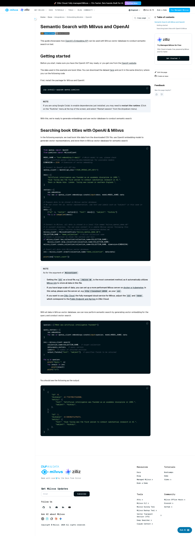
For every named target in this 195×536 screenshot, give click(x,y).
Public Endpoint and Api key (83, 299)
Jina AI (13, 119)
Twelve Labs (16, 124)
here (112, 70)
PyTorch (14, 106)
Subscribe (81, 494)
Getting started (162, 25)
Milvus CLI (143, 503)
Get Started (173, 58)
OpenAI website (129, 63)
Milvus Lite (52, 283)
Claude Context (145, 524)
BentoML (14, 128)
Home (9, 25)
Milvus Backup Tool (147, 510)
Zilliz (78, 478)
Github (168, 507)
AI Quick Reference (146, 487)
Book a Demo (162, 10)
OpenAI (13, 92)
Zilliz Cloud (69, 295)
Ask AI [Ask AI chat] (185, 530)
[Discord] (56, 507)
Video (167, 479)
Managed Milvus (145, 479)
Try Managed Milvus (180, 10)
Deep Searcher (144, 520)
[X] (50, 507)
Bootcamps (168, 472)
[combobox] (134, 10)
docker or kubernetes (133, 287)
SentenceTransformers (20, 110)
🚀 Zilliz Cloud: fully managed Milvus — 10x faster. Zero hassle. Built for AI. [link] (88, 3)
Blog (80, 10)
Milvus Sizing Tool (146, 507)
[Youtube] (69, 507)
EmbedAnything (17, 132)
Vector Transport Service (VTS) (149, 515)
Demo (166, 476)
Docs (51, 10)
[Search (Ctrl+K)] (17, 18)
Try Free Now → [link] (133, 3)
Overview (12, 70)
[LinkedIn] (63, 507)
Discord (168, 503)
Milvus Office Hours (174, 500)
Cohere (13, 97)
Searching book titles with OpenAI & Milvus (172, 28)
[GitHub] (43, 507)
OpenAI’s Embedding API (76, 41)
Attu (140, 500)
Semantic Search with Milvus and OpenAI (170, 22)
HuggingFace (16, 101)
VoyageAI (14, 115)
